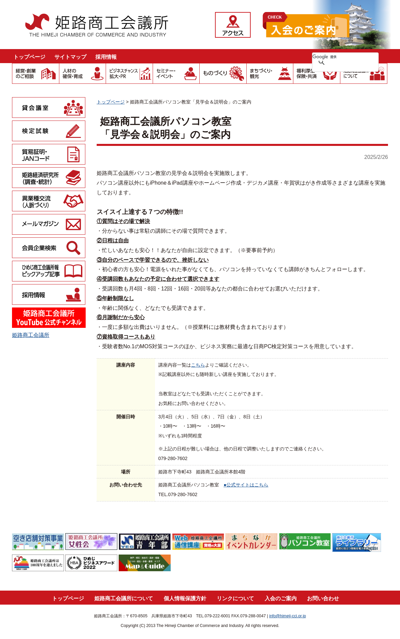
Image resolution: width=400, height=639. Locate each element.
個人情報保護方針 (185, 598)
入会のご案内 (281, 598)
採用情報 (106, 57)
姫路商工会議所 (30, 335)
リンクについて (235, 598)
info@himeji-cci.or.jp (287, 616)
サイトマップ (70, 57)
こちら (198, 365)
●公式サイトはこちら (246, 484)
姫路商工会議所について (123, 598)
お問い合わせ (323, 598)
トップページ (29, 57)
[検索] (336, 57)
